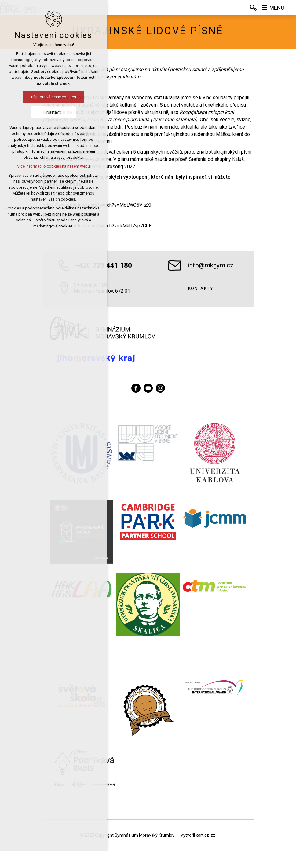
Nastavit (49, 112)
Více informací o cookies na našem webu (49, 166)
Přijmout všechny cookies (48, 97)
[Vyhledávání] (253, 8)
